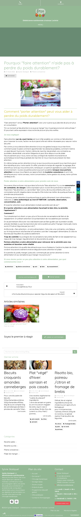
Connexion (74, 515)
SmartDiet (59, 515)
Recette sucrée (10, 446)
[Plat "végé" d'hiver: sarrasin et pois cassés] (40, 364)
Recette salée (9, 442)
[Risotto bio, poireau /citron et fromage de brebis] (66, 364)
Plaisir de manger (11, 454)
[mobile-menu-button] (40, 25)
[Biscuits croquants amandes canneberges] (15, 364)
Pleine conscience (11, 450)
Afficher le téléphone (65, 485)
